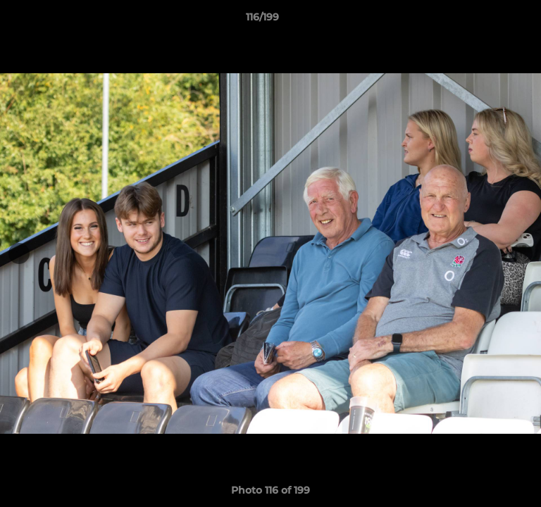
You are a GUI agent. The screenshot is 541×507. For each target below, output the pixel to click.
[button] (490, 20)
